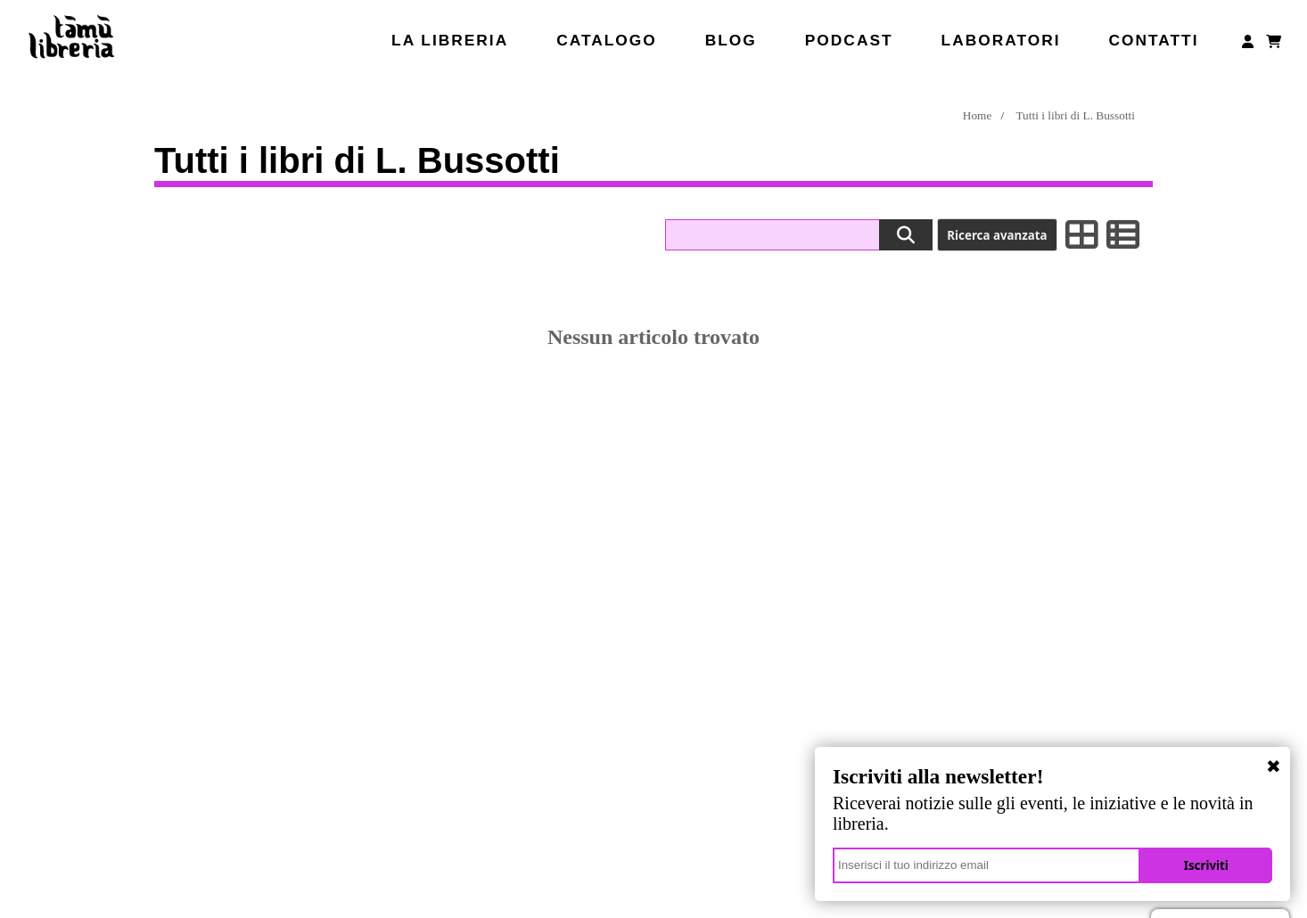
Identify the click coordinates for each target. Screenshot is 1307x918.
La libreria (449, 40)
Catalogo (606, 40)
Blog (731, 40)
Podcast (849, 40)
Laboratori (1001, 40)
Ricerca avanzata (997, 235)
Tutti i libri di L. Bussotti (1075, 115)
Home (977, 115)
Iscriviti (1210, 865)
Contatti (1153, 40)
